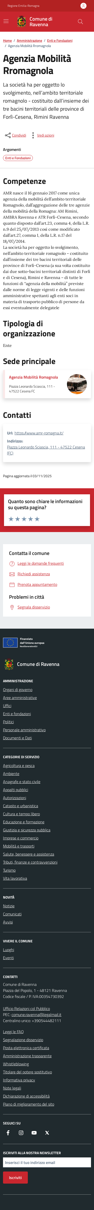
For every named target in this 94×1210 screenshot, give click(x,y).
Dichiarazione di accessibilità (26, 1096)
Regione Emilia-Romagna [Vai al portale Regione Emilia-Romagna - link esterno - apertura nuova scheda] (23, 6)
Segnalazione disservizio (23, 1040)
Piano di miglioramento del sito (28, 1104)
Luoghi (8, 950)
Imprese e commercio (20, 838)
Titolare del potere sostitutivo (27, 1072)
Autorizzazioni (14, 798)
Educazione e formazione (23, 822)
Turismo (9, 870)
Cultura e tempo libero (21, 814)
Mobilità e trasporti (18, 846)
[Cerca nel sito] (80, 22)
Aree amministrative (20, 698)
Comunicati (12, 914)
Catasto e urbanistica (20, 806)
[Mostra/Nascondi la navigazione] (6, 21)
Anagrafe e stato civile (21, 782)
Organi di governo (17, 690)
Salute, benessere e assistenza (28, 854)
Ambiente (11, 774)
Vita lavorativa (15, 878)
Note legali (12, 1088)
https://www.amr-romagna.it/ (39, 433)
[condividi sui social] (15, 135)
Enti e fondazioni (17, 714)
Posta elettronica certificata (26, 1048)
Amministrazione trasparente (27, 1056)
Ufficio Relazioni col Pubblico (26, 1008)
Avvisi (8, 922)
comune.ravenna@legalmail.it (36, 1015)
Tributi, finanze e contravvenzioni (30, 862)
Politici (8, 722)
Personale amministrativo (24, 730)
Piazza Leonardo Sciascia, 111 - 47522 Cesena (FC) (46, 450)
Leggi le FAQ (13, 1032)
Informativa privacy (19, 1080)
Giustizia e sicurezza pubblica (26, 830)
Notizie (9, 906)
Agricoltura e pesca (19, 765)
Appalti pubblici (15, 790)
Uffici (7, 706)
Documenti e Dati (17, 738)
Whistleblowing (16, 1064)
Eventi (8, 958)
